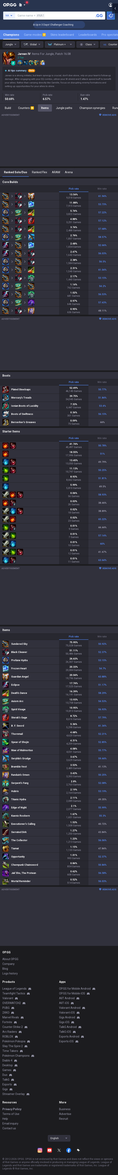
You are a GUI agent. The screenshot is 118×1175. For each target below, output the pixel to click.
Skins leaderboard (62, 35)
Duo (4, 1074)
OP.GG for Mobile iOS (72, 993)
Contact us (9, 1128)
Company (8, 963)
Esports (7, 1084)
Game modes (35, 35)
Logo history (10, 973)
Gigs (5, 1089)
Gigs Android (67, 1017)
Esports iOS (66, 1041)
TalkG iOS (65, 1031)
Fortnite (7, 1022)
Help (5, 1118)
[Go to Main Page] (9, 4)
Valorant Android (69, 1007)
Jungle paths (64, 108)
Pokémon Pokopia (13, 1041)
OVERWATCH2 (11, 1003)
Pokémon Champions (16, 1055)
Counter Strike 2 (12, 1027)
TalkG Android (68, 1027)
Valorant (7, 998)
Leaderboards (88, 35)
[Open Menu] (111, 5)
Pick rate (74, 188)
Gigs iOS (64, 1022)
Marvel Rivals (10, 1017)
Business (64, 1109)
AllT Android (67, 998)
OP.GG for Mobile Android (75, 988)
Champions (11, 35)
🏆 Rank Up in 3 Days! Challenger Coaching (60, 24)
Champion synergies (92, 108)
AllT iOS (64, 1003)
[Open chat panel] (115, 72)
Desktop (7, 1065)
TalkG (5, 1079)
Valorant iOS (67, 1012)
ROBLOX (7, 1036)
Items (45, 108)
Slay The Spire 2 (12, 1046)
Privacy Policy (11, 1109)
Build (8, 108)
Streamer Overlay (13, 1094)
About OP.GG (10, 959)
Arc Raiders (9, 1031)
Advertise (65, 1114)
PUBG (6, 1007)
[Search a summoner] (99, 16)
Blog (5, 968)
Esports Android (69, 1036)
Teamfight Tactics (13, 993)
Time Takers (10, 1050)
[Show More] (22, 5)
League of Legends (14, 988)
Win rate (102, 188)
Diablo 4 (7, 1060)
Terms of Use (10, 1114)
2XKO (5, 1012)
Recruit (63, 1118)
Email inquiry (10, 1123)
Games (6, 1070)
